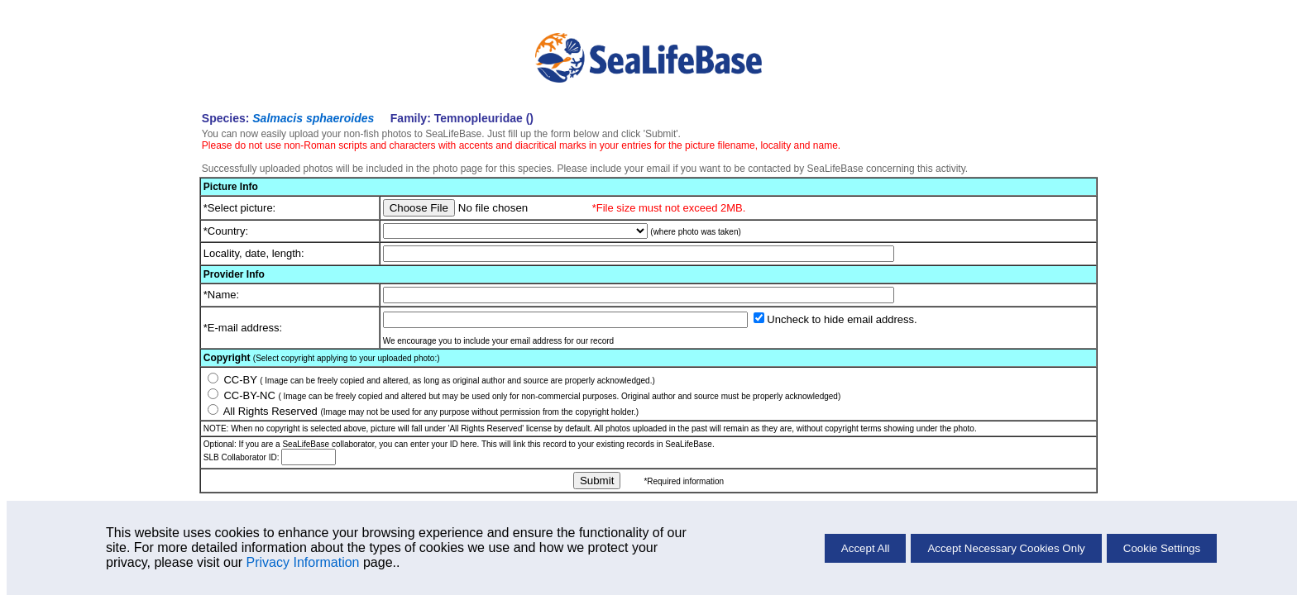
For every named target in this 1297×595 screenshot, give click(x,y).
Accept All (865, 548)
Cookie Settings (1161, 548)
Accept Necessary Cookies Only (1005, 548)
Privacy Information (303, 562)
